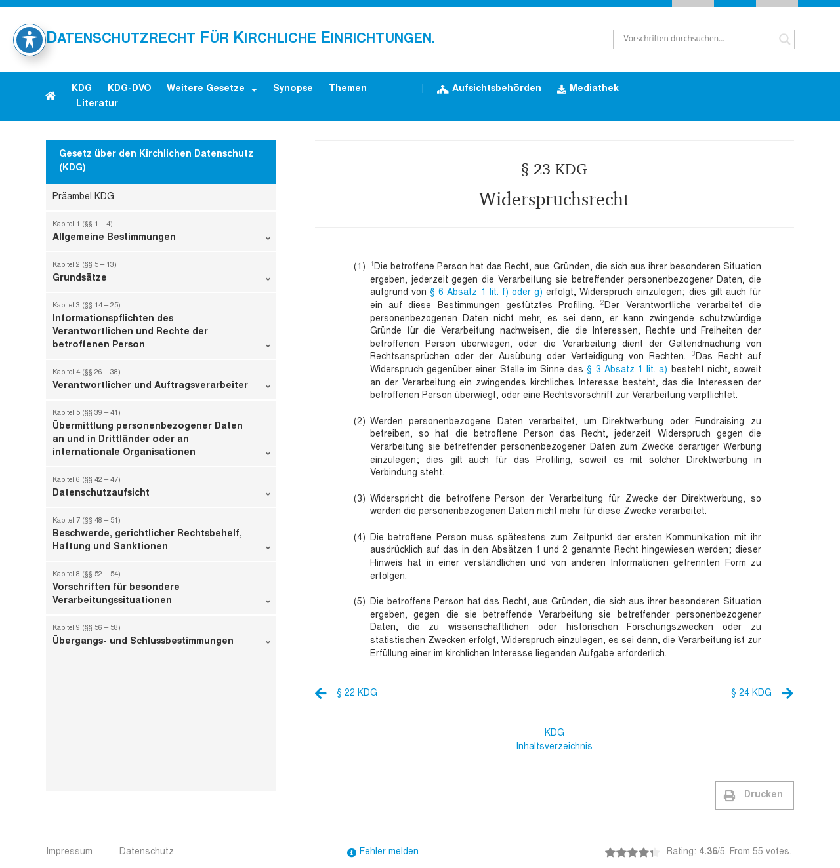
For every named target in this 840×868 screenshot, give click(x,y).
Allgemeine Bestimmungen (161, 234)
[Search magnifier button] (785, 39)
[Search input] (697, 39)
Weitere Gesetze (212, 90)
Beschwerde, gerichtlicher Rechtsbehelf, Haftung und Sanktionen (161, 537)
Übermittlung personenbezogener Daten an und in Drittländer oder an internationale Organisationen (161, 436)
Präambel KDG (83, 197)
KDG (82, 89)
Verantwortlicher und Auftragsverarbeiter (161, 382)
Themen (348, 89)
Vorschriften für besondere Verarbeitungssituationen (161, 590)
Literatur (97, 104)
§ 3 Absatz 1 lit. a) (627, 370)
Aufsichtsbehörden (489, 89)
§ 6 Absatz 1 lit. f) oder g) (486, 293)
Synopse (293, 89)
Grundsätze (161, 274)
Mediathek (588, 89)
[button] (754, 795)
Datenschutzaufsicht (161, 489)
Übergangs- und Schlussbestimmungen (161, 638)
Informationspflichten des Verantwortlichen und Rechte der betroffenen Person (161, 328)
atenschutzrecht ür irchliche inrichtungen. (240, 39)
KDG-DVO (129, 89)
